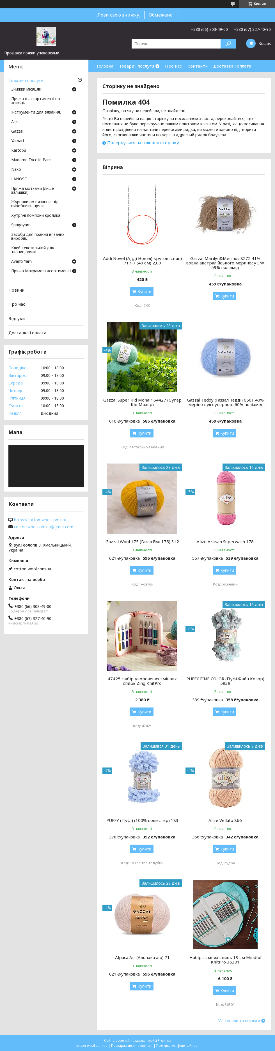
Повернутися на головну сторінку (143, 142)
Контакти (197, 66)
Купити (144, 291)
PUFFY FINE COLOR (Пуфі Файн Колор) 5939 (225, 680)
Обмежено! (161, 15)
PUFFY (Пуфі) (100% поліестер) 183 (142, 820)
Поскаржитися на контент (132, 1045)
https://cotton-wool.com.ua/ (40, 519)
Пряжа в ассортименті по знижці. (35, 101)
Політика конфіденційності (178, 1045)
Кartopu (18, 150)
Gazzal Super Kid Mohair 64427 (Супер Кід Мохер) (142, 402)
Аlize (15, 122)
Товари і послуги (136, 66)
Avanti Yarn (21, 261)
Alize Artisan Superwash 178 (225, 541)
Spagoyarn (21, 225)
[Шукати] (228, 44)
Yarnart (17, 141)
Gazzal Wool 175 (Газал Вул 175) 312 (142, 541)
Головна (105, 66)
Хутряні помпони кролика (35, 215)
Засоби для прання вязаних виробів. (37, 236)
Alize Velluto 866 (225, 820)
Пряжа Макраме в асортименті (41, 271)
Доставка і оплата (232, 66)
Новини (16, 290)
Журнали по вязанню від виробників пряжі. (35, 204)
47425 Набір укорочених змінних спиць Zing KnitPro (142, 680)
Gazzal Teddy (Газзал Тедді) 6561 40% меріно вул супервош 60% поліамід (225, 402)
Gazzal (17, 131)
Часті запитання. (114, 78)
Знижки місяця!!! (26, 89)
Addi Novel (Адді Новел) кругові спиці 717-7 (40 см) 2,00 (142, 260)
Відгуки (16, 318)
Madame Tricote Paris (31, 160)
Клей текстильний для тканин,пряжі (32, 250)
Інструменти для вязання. (36, 112)
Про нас (173, 66)
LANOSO (19, 179)
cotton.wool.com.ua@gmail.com (43, 526)
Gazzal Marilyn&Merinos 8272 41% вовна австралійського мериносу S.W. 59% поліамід (225, 262)
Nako (16, 169)
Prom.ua (164, 1040)
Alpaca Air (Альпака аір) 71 (142, 957)
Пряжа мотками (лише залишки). (32, 190)
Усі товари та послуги (239, 1020)
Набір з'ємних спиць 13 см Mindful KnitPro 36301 (225, 959)
